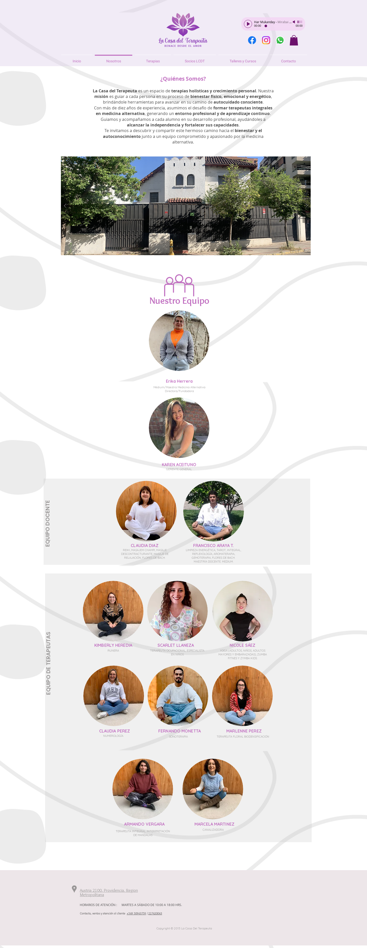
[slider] (300, 22)
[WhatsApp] (280, 40)
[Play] (248, 23)
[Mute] (294, 21)
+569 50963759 (136, 913)
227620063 (155, 913)
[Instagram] (266, 40)
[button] (294, 40)
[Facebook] (252, 40)
